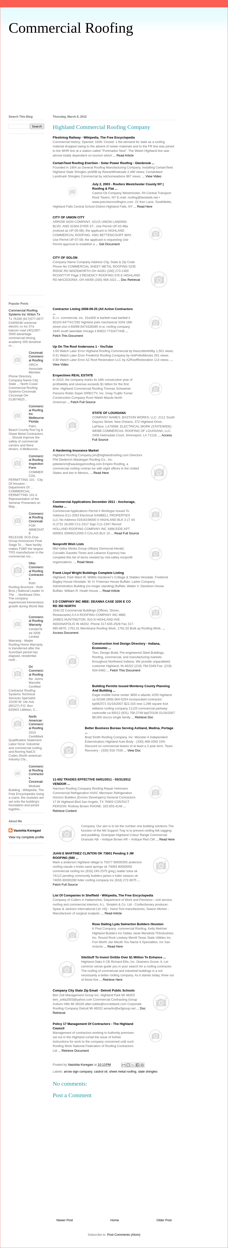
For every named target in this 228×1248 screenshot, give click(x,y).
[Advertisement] (114, 74)
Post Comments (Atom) (123, 1234)
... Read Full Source (125, 533)
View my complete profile (26, 837)
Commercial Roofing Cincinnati (36, 517)
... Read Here (142, 206)
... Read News (84, 562)
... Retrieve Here (111, 979)
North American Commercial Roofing (36, 722)
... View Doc (132, 750)
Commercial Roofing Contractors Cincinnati (36, 774)
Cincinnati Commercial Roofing (36, 356)
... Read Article (123, 155)
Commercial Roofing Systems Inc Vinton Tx (24, 312)
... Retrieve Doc (142, 717)
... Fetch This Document (123, 670)
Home (115, 1220)
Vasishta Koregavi (27, 830)
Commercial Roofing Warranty (36, 620)
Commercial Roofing (71, 28)
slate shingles (147, 1071)
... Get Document (108, 244)
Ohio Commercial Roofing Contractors (36, 570)
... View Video (151, 176)
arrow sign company (78, 1071)
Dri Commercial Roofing (36, 670)
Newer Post (64, 1220)
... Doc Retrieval (128, 280)
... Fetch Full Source (81, 402)
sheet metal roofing (122, 1071)
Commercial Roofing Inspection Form (36, 461)
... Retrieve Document (73, 1050)
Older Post (164, 1220)
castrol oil (100, 1071)
